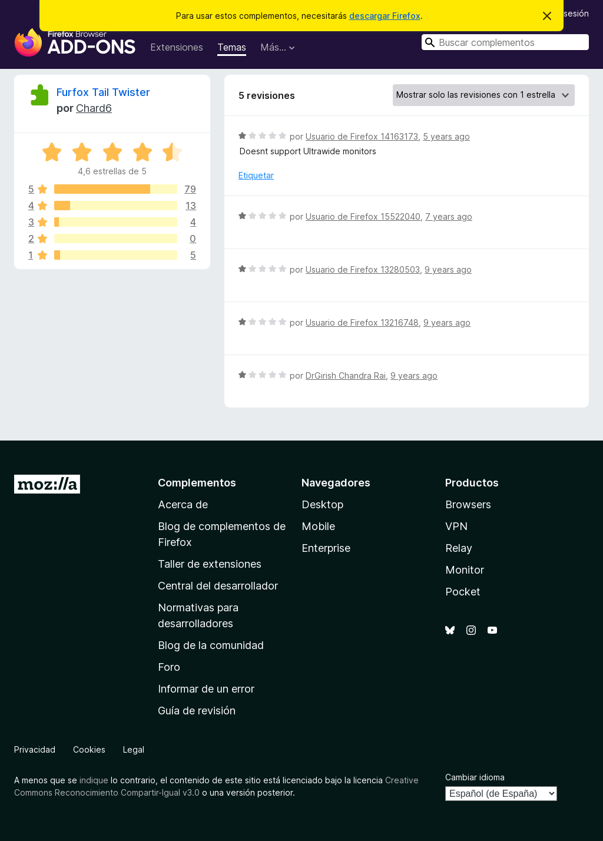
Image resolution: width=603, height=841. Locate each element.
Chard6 (94, 108)
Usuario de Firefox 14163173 (362, 136)
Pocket (463, 591)
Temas (231, 47)
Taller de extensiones (209, 564)
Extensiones (176, 47)
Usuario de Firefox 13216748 (362, 322)
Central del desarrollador (218, 586)
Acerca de (183, 504)
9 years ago (448, 269)
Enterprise (326, 548)
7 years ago (448, 216)
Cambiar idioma (475, 777)
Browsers (468, 504)
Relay (458, 548)
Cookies (89, 749)
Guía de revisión (197, 710)
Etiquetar (256, 175)
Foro (169, 667)
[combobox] (505, 42)
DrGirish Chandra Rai (346, 375)
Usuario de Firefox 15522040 (363, 216)
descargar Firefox (384, 16)
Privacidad (34, 749)
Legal (133, 749)
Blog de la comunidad (211, 645)
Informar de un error (206, 689)
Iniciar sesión (564, 13)
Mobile (318, 526)
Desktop (322, 504)
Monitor (464, 570)
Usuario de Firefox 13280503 (363, 269)
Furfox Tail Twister (103, 92)
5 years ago (446, 136)
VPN (456, 526)
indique (93, 780)
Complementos (197, 482)
